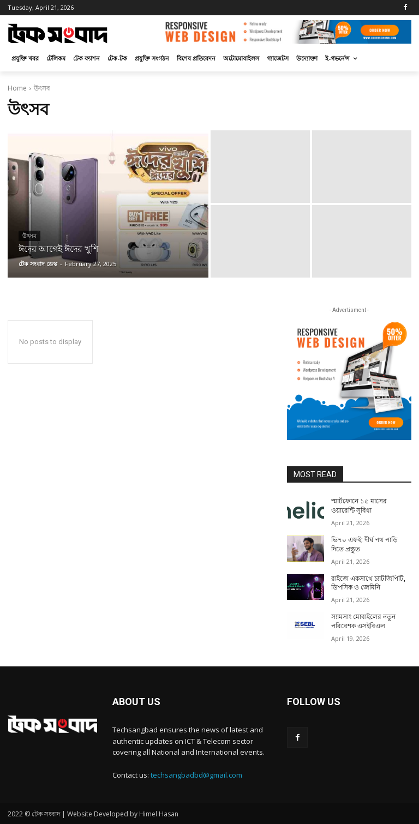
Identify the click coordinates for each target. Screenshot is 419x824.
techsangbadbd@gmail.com (196, 775)
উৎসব (29, 236)
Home (17, 88)
